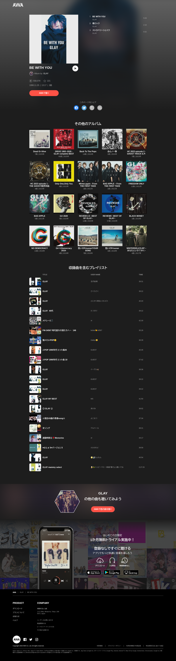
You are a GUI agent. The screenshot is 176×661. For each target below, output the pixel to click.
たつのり (94, 311)
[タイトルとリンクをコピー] (91, 107)
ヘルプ (15, 620)
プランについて (18, 612)
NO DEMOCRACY (39, 248)
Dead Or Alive (39, 151)
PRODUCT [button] (18, 602)
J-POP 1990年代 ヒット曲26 (55, 350)
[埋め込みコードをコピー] (99, 107)
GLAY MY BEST (50, 399)
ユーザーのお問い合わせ (45, 620)
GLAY (46, 73)
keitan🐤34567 (96, 330)
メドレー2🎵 (48, 321)
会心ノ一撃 (112, 151)
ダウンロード (17, 609)
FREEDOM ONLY (136, 184)
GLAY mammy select (52, 467)
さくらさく (95, 291)
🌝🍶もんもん (96, 457)
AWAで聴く (44, 93)
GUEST (94, 350)
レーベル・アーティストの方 (45, 627)
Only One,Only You (64, 184)
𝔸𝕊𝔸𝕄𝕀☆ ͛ (95, 448)
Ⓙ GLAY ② (48, 409)
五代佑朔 (94, 281)
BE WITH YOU (98, 17)
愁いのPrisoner (112, 248)
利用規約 (100, 646)
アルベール (95, 428)
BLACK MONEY (136, 216)
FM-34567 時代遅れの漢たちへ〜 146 (59, 330)
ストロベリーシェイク (101, 30)
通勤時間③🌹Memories (53, 438)
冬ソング (46, 428)
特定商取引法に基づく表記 (154, 646)
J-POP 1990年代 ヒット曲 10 (55, 360)
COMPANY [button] (43, 602)
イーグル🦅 (95, 369)
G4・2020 (64, 216)
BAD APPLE (39, 216)
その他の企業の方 (43, 630)
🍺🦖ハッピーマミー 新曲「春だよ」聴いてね (107, 467)
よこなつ (94, 418)
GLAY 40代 (48, 311)
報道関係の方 (41, 623)
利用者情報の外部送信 (133, 646)
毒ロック (96, 23)
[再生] (75, 68)
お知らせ (16, 616)
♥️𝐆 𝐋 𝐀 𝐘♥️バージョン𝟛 (53, 448)
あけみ (93, 409)
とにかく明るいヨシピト (99, 301)
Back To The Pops (88, 151)
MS (92, 399)
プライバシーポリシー (114, 646)
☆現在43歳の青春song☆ (54, 418)
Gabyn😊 (94, 340)
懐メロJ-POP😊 (49, 340)
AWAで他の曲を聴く (103, 509)
